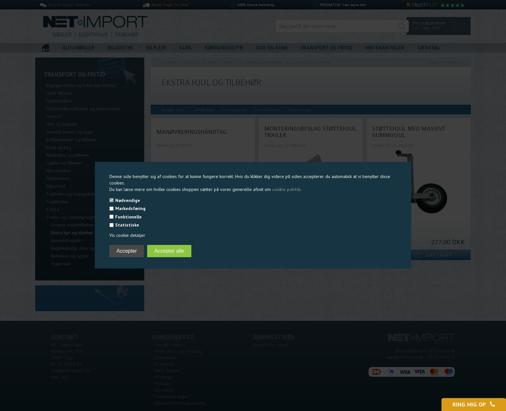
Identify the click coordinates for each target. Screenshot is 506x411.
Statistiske (127, 225)
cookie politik (286, 189)
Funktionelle (128, 217)
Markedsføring (130, 208)
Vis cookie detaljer (127, 235)
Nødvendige (127, 200)
